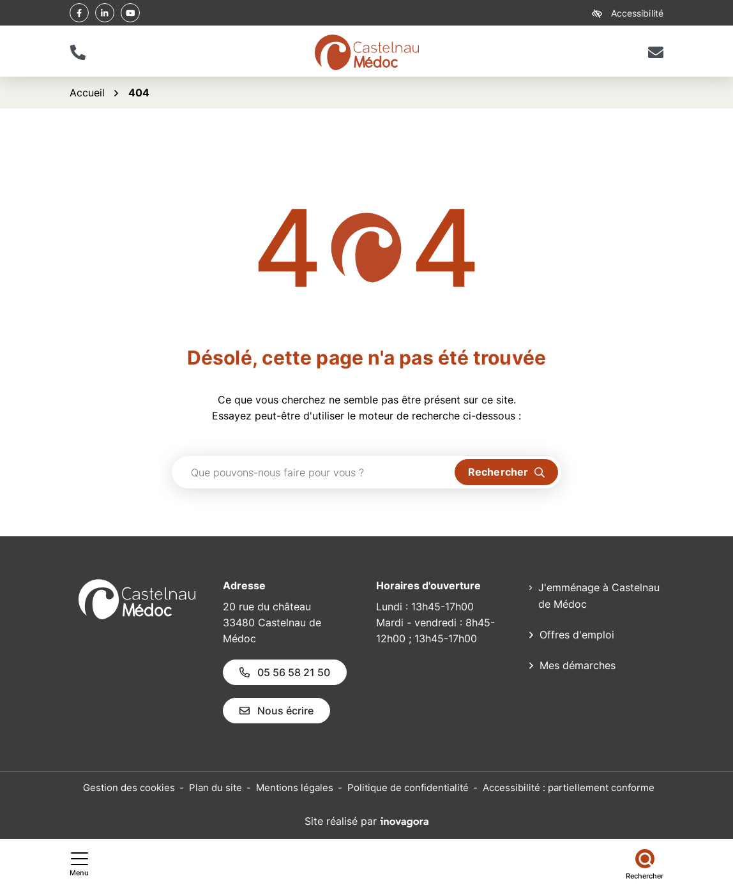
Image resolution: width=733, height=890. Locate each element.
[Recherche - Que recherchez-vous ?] (313, 472)
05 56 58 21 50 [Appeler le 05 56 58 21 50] (284, 672)
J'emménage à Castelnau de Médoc (599, 595)
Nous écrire (276, 710)
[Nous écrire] (655, 52)
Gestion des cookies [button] (129, 787)
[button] (78, 52)
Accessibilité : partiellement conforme (568, 787)
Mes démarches (578, 665)
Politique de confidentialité (408, 787)
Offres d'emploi (577, 634)
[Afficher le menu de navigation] (79, 864)
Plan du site (215, 787)
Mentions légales (294, 787)
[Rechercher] (644, 864)
